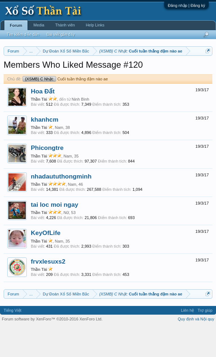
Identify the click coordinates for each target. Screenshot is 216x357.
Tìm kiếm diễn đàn (23, 34)
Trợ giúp (205, 340)
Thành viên (65, 25)
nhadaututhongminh (61, 206)
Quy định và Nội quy (196, 349)
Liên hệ (187, 340)
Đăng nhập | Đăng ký (186, 5)
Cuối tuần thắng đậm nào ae (65, 108)
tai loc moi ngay (54, 234)
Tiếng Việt (12, 340)
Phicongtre (47, 177)
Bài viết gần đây (60, 34)
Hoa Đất (43, 121)
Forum (16, 25)
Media (38, 25)
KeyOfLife (46, 262)
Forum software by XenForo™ (52, 349)
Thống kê (50, 77)
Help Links (95, 25)
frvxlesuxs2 (48, 291)
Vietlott (83, 69)
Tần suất (98, 77)
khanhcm (44, 149)
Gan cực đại (75, 77)
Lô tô (115, 77)
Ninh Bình (80, 129)
